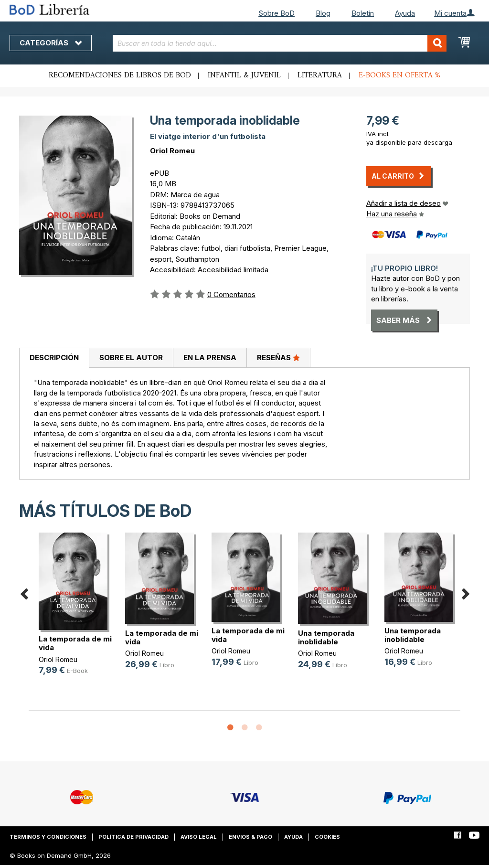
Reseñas (278, 357)
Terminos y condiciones (48, 836)
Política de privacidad (133, 836)
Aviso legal (199, 836)
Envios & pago (250, 836)
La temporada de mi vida (75, 643)
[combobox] (279, 43)
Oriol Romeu (172, 150)
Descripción (54, 357)
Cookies (327, 836)
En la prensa (209, 357)
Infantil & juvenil (244, 75)
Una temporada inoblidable (326, 637)
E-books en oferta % (399, 75)
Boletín (362, 13)
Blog (323, 13)
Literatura (320, 75)
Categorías (51, 42)
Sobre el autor (131, 357)
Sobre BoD (276, 13)
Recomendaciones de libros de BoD (120, 75)
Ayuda (405, 13)
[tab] (54, 358)
